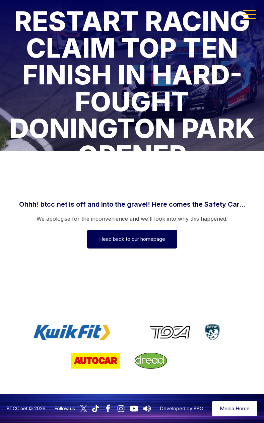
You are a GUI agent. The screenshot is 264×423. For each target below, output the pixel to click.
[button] (249, 14)
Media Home (235, 408)
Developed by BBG (181, 408)
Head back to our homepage (132, 239)
